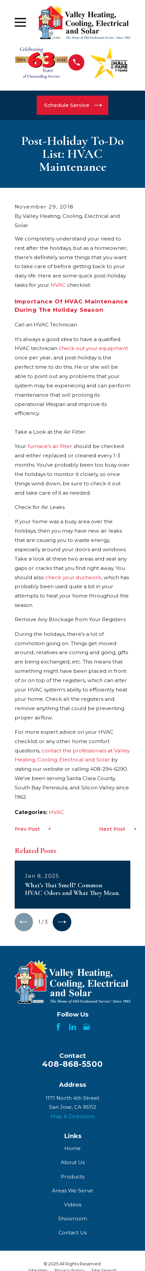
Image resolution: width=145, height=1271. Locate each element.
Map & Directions (73, 1116)
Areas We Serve (72, 1190)
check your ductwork (73, 577)
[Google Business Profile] (86, 1027)
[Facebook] (58, 1027)
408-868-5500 (72, 1064)
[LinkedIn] (72, 1027)
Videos (72, 1204)
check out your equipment (93, 348)
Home (72, 1148)
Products (72, 1176)
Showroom (72, 1218)
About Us (73, 1162)
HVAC (58, 285)
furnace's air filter (50, 446)
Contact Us (72, 1233)
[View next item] (62, 922)
